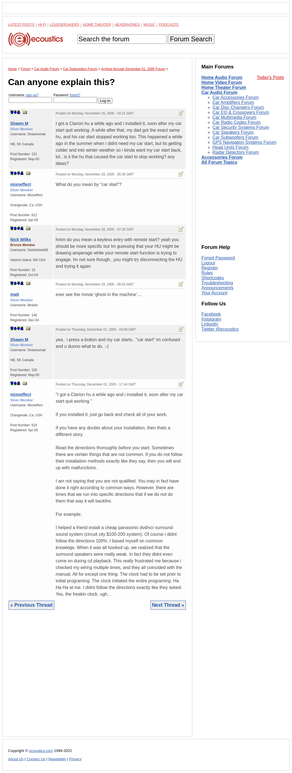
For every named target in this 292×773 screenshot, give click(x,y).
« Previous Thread (31, 605)
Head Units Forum (230, 147)
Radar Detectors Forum (235, 152)
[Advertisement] (97, 677)
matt (14, 294)
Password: (75, 98)
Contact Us (36, 759)
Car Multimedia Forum (234, 117)
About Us (16, 759)
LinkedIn (209, 324)
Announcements (217, 287)
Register (209, 268)
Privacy (75, 759)
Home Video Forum (221, 82)
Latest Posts (21, 24)
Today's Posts (270, 77)
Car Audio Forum (219, 92)
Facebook (211, 314)
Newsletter (57, 759)
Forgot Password (218, 258)
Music (149, 24)
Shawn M (19, 123)
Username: (30, 98)
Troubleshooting (217, 282)
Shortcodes (212, 277)
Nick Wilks (20, 239)
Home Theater (97, 24)
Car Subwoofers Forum (235, 137)
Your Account (214, 292)
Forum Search (191, 39)
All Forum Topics (219, 162)
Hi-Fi (42, 24)
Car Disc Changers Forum (238, 107)
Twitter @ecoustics (220, 329)
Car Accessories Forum (235, 97)
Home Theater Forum (223, 87)
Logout (208, 263)
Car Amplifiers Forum (233, 102)
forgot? (75, 95)
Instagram (211, 319)
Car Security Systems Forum (240, 127)
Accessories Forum (222, 157)
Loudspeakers (64, 24)
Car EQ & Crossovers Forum (240, 112)
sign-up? (32, 95)
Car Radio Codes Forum (236, 122)
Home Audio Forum (221, 77)
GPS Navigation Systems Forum (244, 142)
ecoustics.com (41, 751)
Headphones (127, 24)
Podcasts (169, 24)
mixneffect (20, 184)
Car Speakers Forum (233, 132)
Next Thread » (168, 605)
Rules (207, 273)
